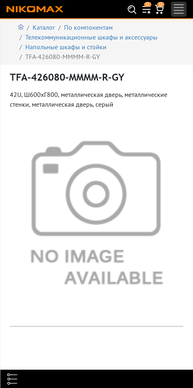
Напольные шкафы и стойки (65, 47)
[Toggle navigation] (178, 9)
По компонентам (88, 27)
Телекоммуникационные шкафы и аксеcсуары (91, 37)
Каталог (44, 27)
